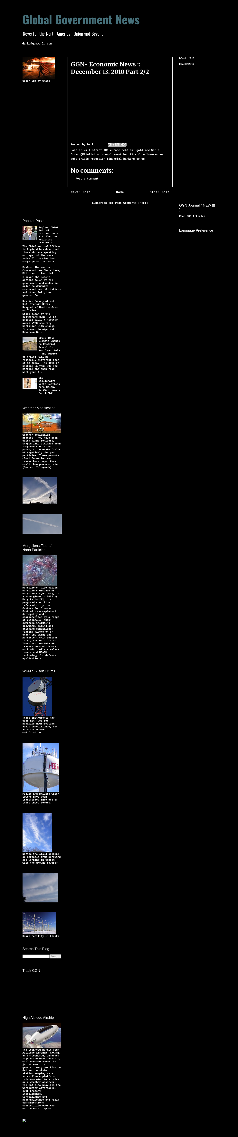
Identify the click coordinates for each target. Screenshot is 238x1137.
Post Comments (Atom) (131, 203)
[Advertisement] (38, 150)
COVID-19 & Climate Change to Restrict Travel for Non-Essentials (49, 344)
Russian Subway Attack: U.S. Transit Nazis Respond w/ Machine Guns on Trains (40, 306)
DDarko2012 (187, 64)
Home (120, 192)
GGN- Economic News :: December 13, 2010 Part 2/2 (110, 68)
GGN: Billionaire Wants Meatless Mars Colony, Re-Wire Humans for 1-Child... (49, 386)
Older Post (159, 192)
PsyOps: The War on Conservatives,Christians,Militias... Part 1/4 (42, 270)
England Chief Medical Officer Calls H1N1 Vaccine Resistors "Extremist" (48, 235)
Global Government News (81, 19)
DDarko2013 (187, 58)
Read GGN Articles (192, 216)
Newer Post (80, 192)
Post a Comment (87, 178)
